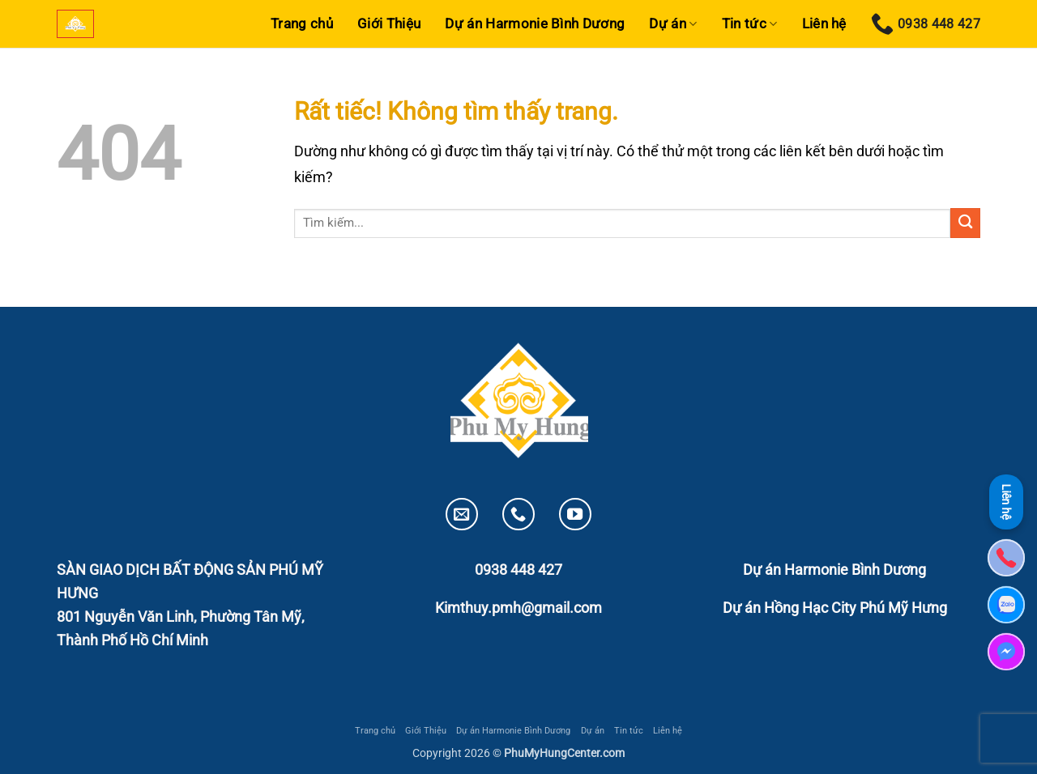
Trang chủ (302, 24)
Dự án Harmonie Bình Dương (535, 24)
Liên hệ (824, 24)
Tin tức (750, 24)
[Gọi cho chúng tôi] (518, 514)
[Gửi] (965, 223)
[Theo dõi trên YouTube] (575, 514)
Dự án (673, 24)
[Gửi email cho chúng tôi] (462, 514)
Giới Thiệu (388, 24)
